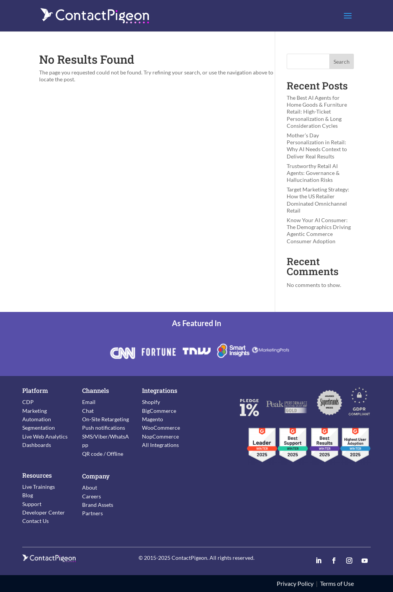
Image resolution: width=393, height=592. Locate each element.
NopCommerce (160, 436)
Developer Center (43, 512)
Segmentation (38, 427)
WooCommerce (161, 427)
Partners (92, 513)
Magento (152, 419)
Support (31, 504)
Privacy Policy (295, 583)
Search (342, 61)
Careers (91, 496)
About (89, 487)
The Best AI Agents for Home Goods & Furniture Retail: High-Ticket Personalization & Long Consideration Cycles (317, 111)
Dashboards (36, 445)
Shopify (151, 402)
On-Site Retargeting (105, 419)
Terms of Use (337, 583)
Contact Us (35, 521)
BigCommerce (159, 410)
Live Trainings (38, 486)
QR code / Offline (102, 453)
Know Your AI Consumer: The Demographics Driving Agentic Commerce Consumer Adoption (319, 230)
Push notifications (103, 427)
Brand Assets (97, 504)
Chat (88, 410)
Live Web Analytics (45, 436)
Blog (27, 495)
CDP (28, 402)
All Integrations (160, 445)
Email (89, 402)
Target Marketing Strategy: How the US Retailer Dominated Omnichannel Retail (318, 200)
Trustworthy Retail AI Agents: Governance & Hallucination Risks (313, 173)
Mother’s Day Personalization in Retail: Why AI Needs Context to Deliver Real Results (317, 146)
